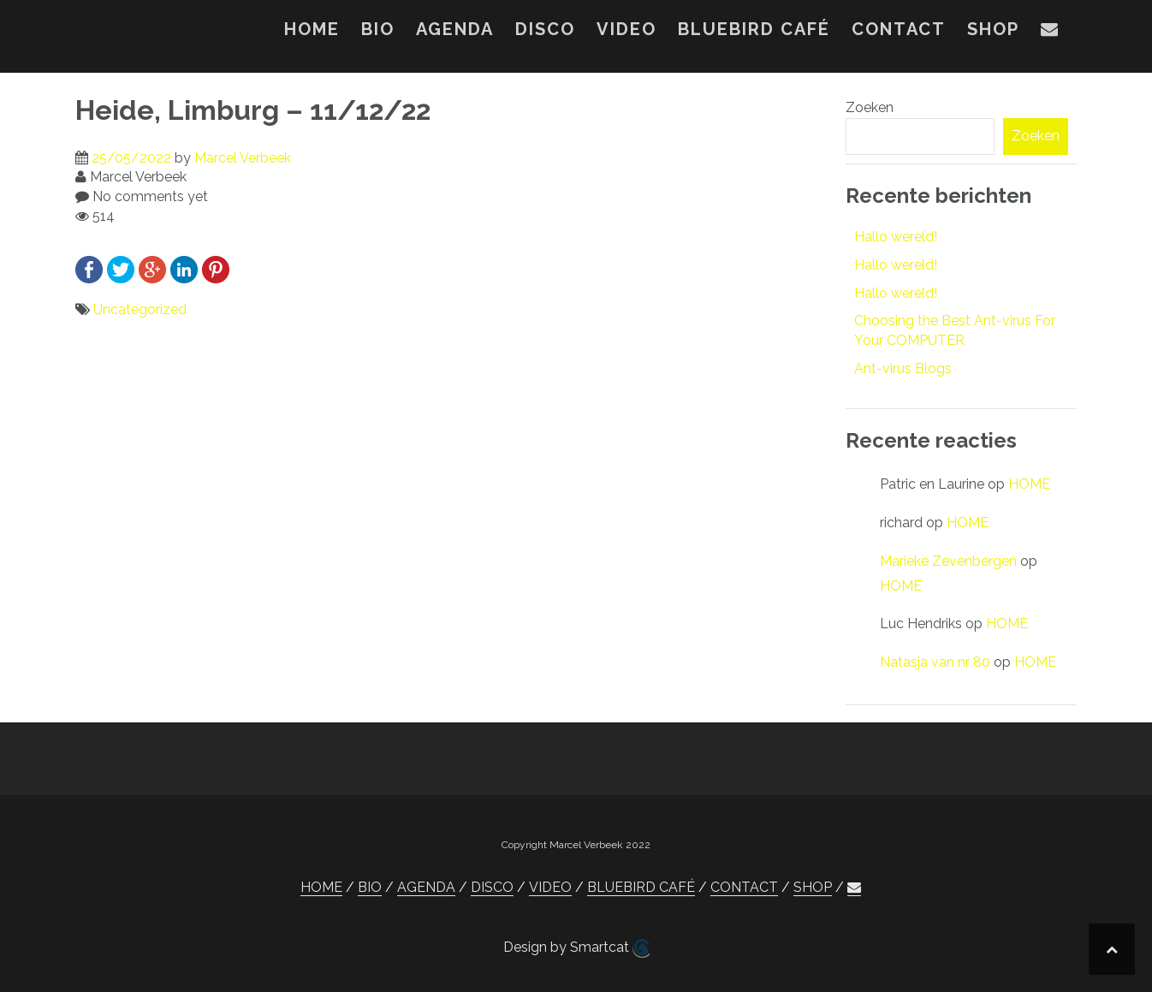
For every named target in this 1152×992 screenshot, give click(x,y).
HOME (312, 29)
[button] (1050, 32)
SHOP (993, 29)
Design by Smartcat (576, 948)
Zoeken (870, 107)
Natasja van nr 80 (935, 662)
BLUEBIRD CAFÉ (754, 29)
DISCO (545, 29)
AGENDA (455, 29)
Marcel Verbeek (242, 158)
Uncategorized (140, 309)
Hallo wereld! (895, 237)
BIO (378, 29)
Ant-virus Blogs (903, 368)
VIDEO (626, 29)
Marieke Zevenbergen (948, 561)
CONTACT (899, 29)
